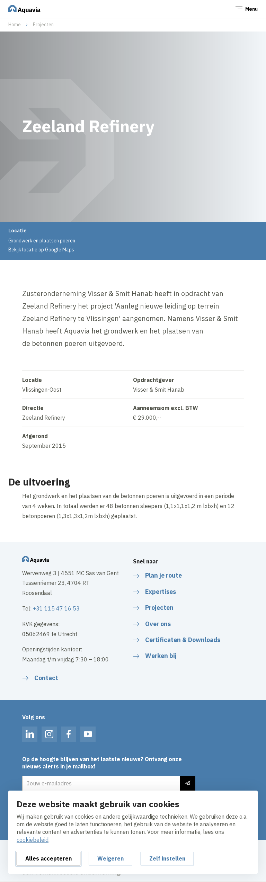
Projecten (43, 24)
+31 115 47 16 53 (56, 608)
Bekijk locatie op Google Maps (41, 250)
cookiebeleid (32, 839)
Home (14, 24)
